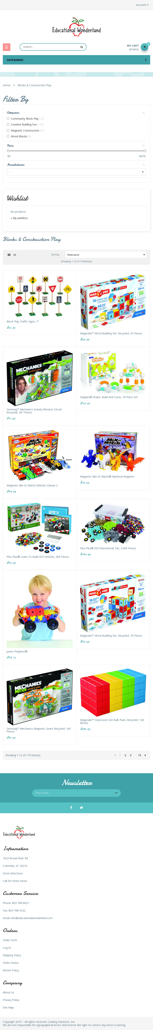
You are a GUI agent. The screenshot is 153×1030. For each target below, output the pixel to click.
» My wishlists (19, 218)
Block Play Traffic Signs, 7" (23, 321)
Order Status (11, 963)
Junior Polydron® (17, 651)
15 (139, 755)
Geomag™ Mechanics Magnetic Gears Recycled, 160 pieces (39, 730)
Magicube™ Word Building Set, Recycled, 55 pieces (111, 333)
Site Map (8, 1007)
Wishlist (17, 198)
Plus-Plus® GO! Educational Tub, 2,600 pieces (108, 548)
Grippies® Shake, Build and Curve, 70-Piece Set (109, 397)
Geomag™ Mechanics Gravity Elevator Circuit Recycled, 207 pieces (34, 411)
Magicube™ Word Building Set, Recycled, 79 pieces (111, 635)
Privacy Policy (11, 1000)
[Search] (53, 47)
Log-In (7, 947)
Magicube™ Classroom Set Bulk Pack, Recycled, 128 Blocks (112, 721)
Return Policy (11, 970)
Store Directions (13, 873)
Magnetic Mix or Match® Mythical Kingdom (107, 476)
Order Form (10, 940)
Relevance (106, 254)
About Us (8, 992)
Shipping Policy (12, 955)
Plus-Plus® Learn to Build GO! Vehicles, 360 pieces (38, 556)
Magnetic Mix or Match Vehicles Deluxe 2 (32, 485)
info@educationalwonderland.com (32, 918)
